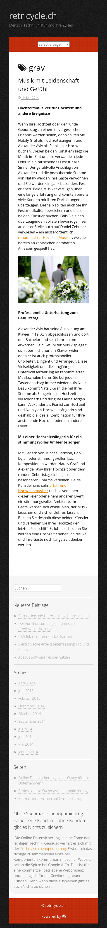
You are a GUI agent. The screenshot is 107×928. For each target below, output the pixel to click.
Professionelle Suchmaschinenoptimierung (53, 790)
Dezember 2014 (31, 706)
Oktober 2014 (29, 713)
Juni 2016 (25, 690)
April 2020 (26, 683)
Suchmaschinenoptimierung (43, 848)
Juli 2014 (25, 728)
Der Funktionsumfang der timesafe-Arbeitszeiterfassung (47, 626)
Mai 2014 (25, 744)
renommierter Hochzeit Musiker (45, 237)
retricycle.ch (33, 15)
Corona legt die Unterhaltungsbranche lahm (54, 615)
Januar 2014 (28, 751)
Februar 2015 (29, 698)
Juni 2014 (25, 736)
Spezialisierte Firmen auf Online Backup (50, 798)
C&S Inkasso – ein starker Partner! (45, 636)
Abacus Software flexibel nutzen (44, 657)
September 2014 (32, 721)
